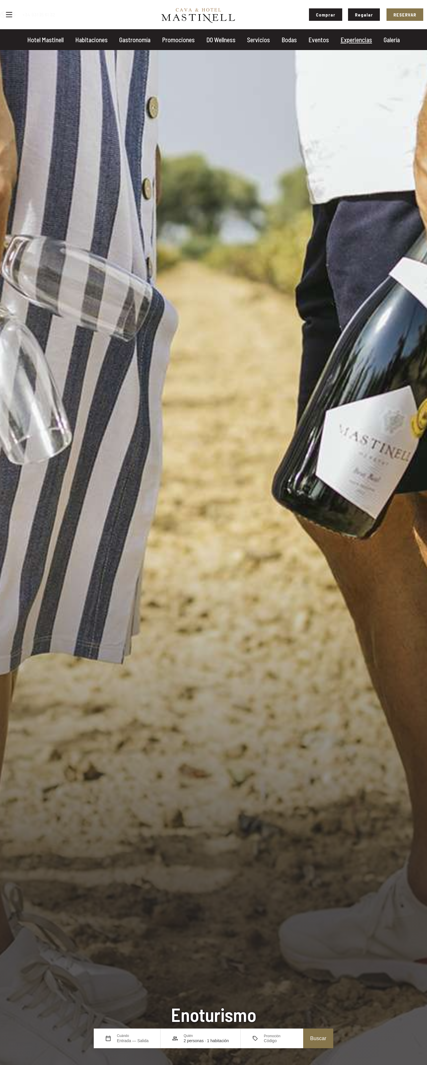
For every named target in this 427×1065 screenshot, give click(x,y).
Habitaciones (91, 39)
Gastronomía (134, 39)
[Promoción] (278, 1040)
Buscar (318, 1038)
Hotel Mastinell (45, 39)
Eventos (318, 39)
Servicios (258, 39)
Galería (392, 39)
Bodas (289, 39)
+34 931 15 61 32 (67, 14)
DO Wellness (220, 39)
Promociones (178, 39)
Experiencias (356, 39)
